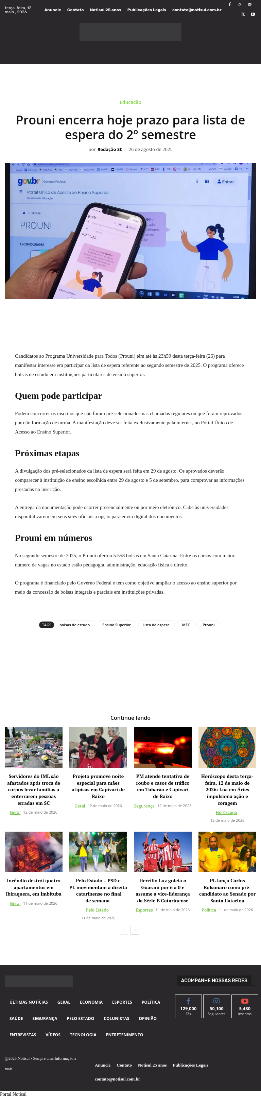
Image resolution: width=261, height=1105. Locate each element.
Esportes (144, 910)
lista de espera (156, 624)
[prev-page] (124, 930)
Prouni (208, 624)
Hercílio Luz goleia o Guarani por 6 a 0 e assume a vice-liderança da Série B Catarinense (163, 890)
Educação (130, 103)
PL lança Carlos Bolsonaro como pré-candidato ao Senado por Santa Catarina (227, 890)
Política (209, 910)
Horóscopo (226, 812)
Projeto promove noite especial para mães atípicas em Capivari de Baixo (98, 786)
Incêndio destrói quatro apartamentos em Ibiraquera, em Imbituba (33, 887)
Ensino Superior (116, 624)
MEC (186, 624)
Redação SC (110, 149)
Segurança (144, 806)
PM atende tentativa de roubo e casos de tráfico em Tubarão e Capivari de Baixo (162, 786)
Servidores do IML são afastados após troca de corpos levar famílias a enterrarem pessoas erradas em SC (33, 789)
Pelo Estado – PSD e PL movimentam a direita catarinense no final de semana (98, 890)
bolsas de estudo (74, 624)
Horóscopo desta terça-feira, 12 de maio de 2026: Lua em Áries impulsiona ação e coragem (227, 789)
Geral (15, 812)
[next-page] (134, 930)
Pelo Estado (97, 910)
